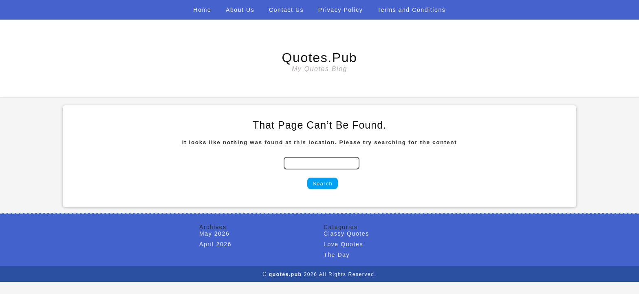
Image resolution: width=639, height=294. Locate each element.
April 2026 (215, 244)
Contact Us (286, 10)
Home (203, 10)
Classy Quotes (346, 233)
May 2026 (214, 233)
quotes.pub (319, 57)
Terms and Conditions (411, 10)
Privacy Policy (340, 10)
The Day (337, 255)
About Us (240, 10)
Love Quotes (343, 244)
